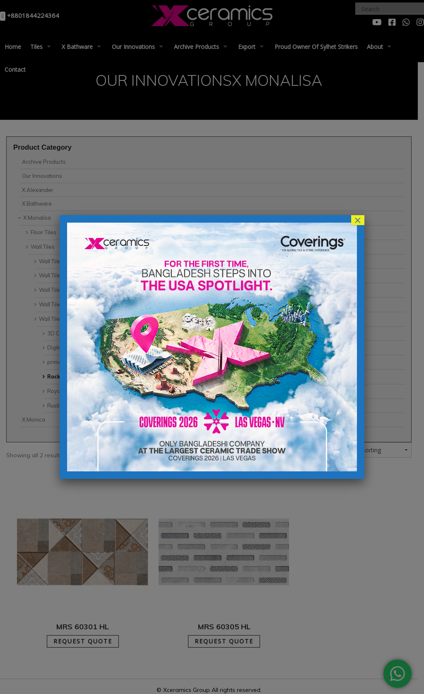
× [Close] (357, 220)
